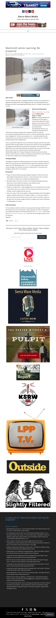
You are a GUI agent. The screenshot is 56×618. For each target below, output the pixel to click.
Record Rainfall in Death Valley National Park (24, 557)
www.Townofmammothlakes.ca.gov (17, 213)
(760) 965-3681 (27, 165)
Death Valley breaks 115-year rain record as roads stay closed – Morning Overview (27, 572)
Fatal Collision (25, 530)
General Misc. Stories (30, 54)
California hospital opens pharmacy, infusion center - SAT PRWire (23, 547)
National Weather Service (40, 112)
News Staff (10, 54)
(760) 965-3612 (38, 211)
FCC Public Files (28, 266)
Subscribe (42, 237)
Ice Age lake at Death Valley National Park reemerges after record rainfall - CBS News (28, 568)
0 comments (20, 55)
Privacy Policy (35, 614)
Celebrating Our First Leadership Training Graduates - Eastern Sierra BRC (25, 551)
